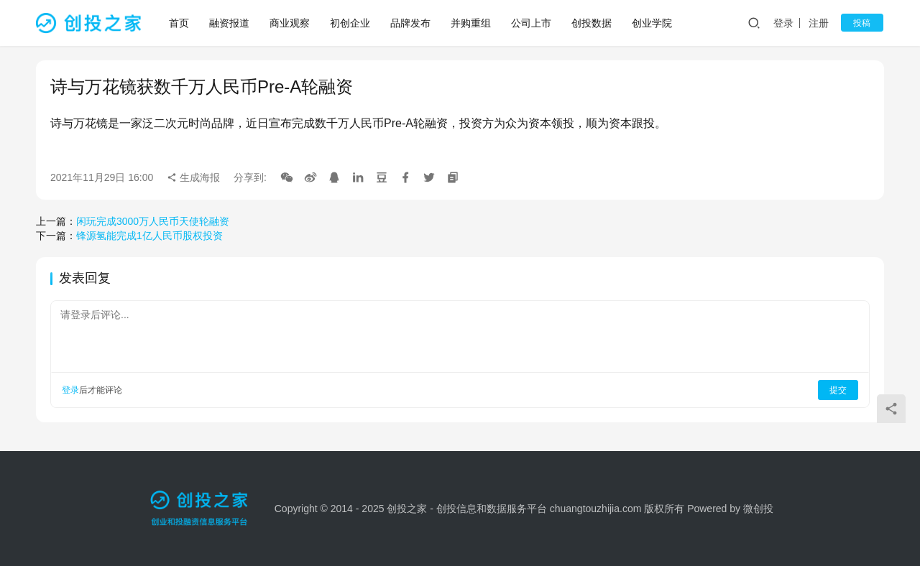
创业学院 (652, 23)
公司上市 (532, 23)
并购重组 (471, 23)
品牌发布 (411, 23)
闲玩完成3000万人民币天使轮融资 (152, 221)
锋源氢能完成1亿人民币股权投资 (149, 235)
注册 (822, 23)
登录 (787, 23)
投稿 (864, 23)
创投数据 (592, 23)
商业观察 (290, 23)
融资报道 (230, 23)
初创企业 (351, 23)
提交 (838, 390)
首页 (180, 23)
